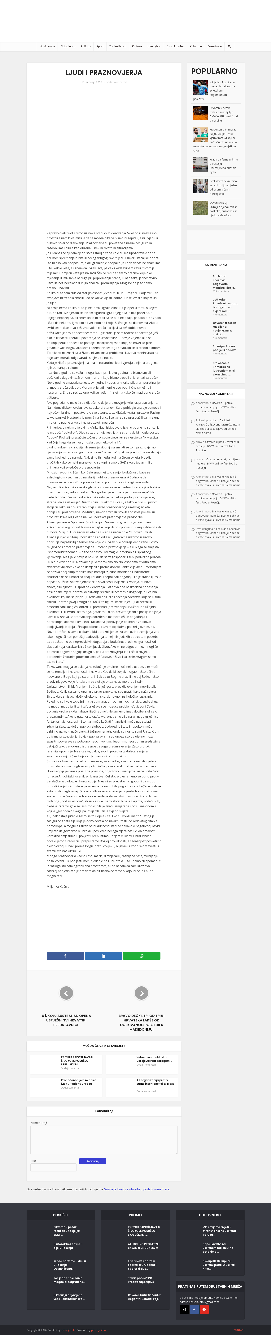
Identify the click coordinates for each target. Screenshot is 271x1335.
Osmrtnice (215, 46)
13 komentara (221, 291)
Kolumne (196, 46)
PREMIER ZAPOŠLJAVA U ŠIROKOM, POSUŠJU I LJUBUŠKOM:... (77, 1060)
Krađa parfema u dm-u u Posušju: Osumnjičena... (70, 1265)
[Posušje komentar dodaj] (216, 242)
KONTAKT (239, 1330)
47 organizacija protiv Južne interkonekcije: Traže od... (155, 1083)
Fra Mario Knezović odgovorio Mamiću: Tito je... (224, 282)
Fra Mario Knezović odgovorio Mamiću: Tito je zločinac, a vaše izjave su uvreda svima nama (218, 481)
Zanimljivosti (117, 46)
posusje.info (68, 1330)
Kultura (137, 46)
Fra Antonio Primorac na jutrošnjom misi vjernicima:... (224, 368)
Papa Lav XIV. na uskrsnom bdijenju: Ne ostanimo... (218, 1248)
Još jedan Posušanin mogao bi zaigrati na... (69, 1280)
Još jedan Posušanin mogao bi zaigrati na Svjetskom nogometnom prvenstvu (214, 90)
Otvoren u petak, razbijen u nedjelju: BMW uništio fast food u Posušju (216, 407)
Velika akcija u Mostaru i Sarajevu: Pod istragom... (154, 1059)
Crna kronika (175, 46)
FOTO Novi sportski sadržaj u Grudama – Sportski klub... (142, 1265)
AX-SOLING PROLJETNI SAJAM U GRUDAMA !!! (143, 1246)
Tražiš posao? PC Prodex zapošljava (141, 1280)
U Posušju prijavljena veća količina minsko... (69, 1297)
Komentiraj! (38, 1123)
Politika (86, 46)
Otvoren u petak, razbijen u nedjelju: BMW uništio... (225, 328)
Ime (33, 1160)
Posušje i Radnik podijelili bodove (224, 348)
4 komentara (220, 314)
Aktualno (67, 46)
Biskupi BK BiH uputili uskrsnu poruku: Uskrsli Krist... (219, 1265)
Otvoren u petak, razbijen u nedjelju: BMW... (67, 1231)
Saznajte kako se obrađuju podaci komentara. (137, 1189)
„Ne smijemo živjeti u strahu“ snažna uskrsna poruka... (219, 1231)
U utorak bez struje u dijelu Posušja (68, 1246)
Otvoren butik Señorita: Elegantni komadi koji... (144, 1297)
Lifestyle (153, 46)
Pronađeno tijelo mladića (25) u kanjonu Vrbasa (79, 1082)
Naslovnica (47, 46)
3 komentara (220, 378)
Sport (99, 46)
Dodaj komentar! (116, 82)
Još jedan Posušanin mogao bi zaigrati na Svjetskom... (225, 305)
